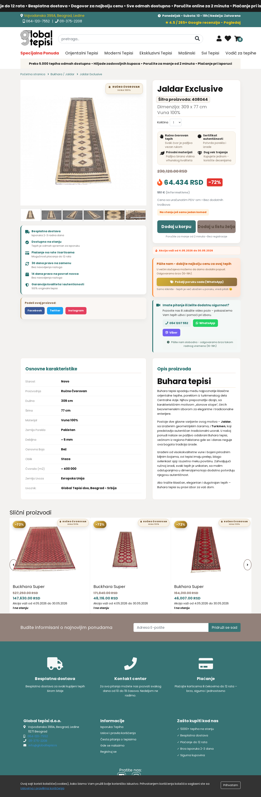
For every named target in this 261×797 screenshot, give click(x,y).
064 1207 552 (176, 323)
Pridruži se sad (224, 627)
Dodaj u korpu (176, 226)
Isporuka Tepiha (111, 727)
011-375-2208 (70, 21)
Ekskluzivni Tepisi (155, 53)
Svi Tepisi (210, 53)
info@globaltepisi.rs (43, 745)
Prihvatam (230, 785)
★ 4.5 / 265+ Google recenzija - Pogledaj (203, 22)
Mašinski (186, 53)
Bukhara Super (189, 586)
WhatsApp (205, 323)
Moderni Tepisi (118, 53)
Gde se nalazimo (112, 746)
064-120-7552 (38, 21)
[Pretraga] (197, 38)
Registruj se (108, 752)
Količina (162, 122)
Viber (171, 333)
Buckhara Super (29, 586)
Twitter (55, 310)
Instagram (76, 310)
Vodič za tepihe (240, 53)
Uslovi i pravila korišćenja (118, 733)
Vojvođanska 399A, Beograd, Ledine (54, 15)
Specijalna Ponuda (39, 53)
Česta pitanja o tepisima (118, 739)
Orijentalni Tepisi (81, 53)
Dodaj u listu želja (216, 226)
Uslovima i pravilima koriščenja (42, 788)
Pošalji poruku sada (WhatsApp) (197, 282)
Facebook (35, 310)
